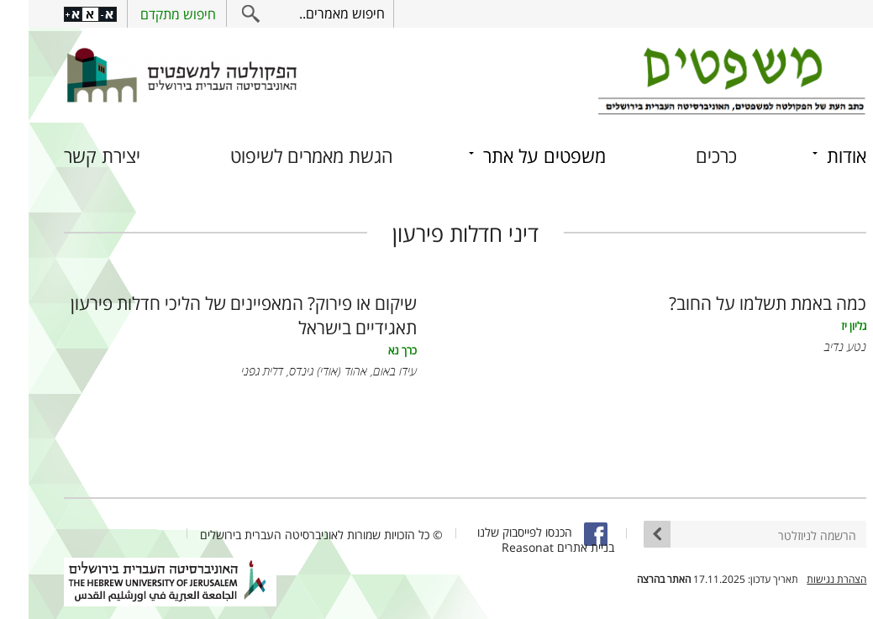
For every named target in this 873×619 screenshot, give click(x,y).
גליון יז (825, 326)
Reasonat (499, 547)
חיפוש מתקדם (149, 14)
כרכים (687, 156)
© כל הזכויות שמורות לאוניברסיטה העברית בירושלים (292, 535)
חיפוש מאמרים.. (313, 13)
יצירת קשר (73, 156)
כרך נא (374, 351)
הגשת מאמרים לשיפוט (283, 156)
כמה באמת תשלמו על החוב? (739, 303)
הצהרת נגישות (808, 579)
